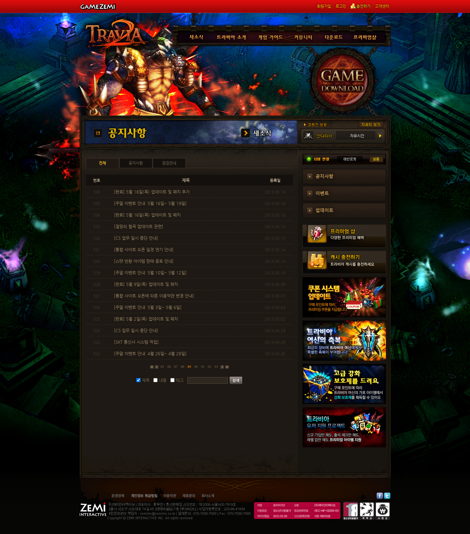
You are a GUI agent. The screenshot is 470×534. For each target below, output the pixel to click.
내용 (163, 380)
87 (176, 366)
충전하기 (361, 6)
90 (196, 366)
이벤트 (322, 193)
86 (169, 366)
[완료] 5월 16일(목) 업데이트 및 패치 (148, 214)
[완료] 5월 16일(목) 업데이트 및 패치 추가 (152, 191)
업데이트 (324, 210)
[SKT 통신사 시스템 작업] (137, 342)
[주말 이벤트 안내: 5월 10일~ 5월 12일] (151, 272)
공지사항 (324, 176)
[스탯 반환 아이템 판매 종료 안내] (144, 261)
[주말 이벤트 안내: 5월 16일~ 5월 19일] (151, 203)
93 (216, 366)
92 (209, 366)
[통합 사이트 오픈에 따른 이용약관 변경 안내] (154, 295)
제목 (146, 380)
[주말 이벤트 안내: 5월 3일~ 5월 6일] (148, 307)
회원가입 (324, 6)
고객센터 (382, 6)
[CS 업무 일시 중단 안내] (136, 238)
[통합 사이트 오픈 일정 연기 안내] (144, 249)
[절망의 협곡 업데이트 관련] (139, 226)
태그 (180, 380)
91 (203, 366)
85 (162, 366)
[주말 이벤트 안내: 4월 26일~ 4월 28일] (151, 353)
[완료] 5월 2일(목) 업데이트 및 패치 (146, 318)
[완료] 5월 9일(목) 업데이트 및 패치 (146, 284)
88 (182, 366)
